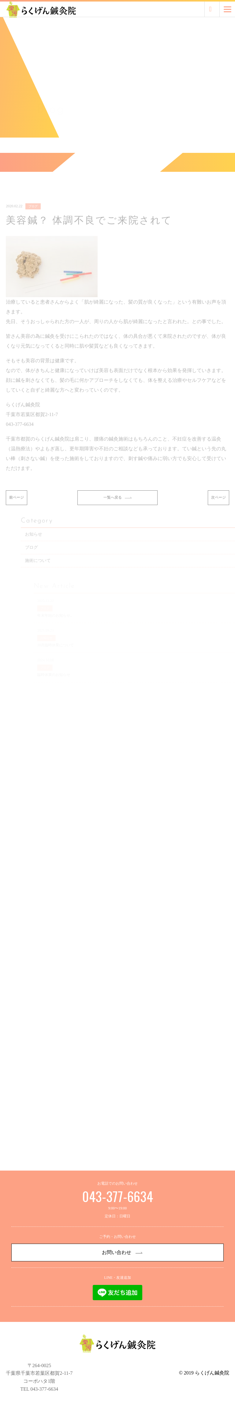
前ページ (16, 507)
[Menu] (227, 9)
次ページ (218, 507)
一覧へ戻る (117, 507)
